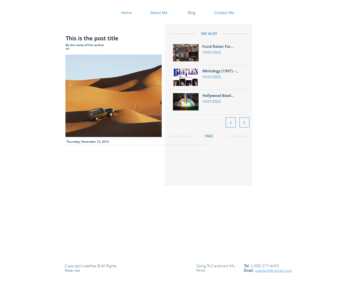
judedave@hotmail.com (273, 270)
